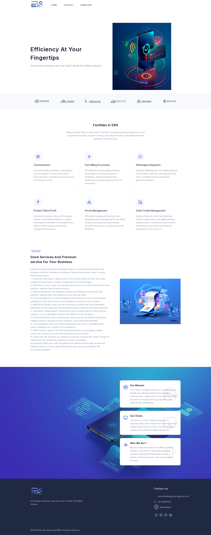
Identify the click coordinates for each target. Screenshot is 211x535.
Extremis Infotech (71, 530)
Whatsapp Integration (148, 165)
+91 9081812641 (164, 501)
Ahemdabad (165, 507)
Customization (42, 165)
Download (86, 5)
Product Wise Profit (45, 210)
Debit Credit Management (151, 210)
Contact (69, 5)
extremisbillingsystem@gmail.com (173, 496)
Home (54, 5)
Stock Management (96, 210)
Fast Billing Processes (97, 165)
